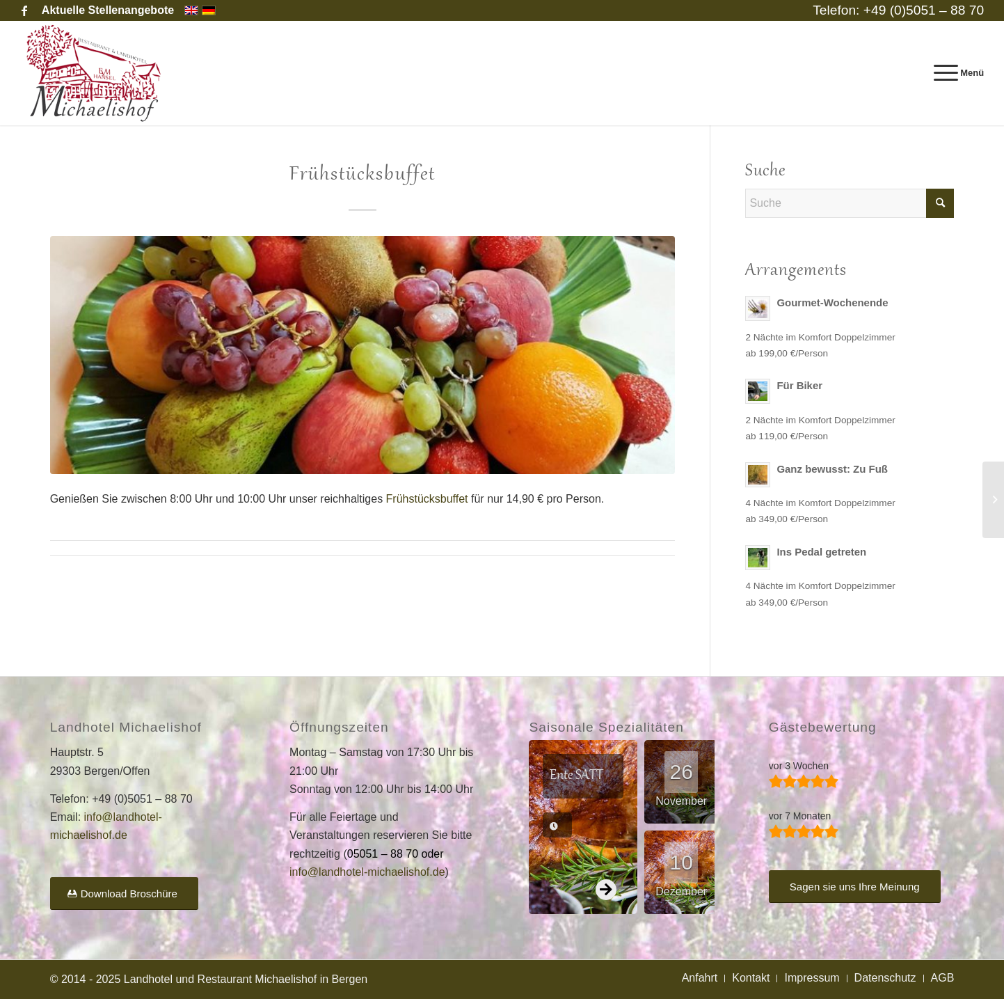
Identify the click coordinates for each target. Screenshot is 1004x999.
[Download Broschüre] (124, 893)
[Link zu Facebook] (24, 10)
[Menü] (955, 73)
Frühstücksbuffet (427, 499)
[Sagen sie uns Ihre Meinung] (855, 886)
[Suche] (849, 203)
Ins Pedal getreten (821, 552)
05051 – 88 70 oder (395, 854)
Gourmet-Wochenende (832, 302)
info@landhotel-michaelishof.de (367, 872)
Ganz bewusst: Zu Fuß (832, 469)
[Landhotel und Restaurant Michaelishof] (97, 73)
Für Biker (799, 385)
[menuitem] (104, 10)
